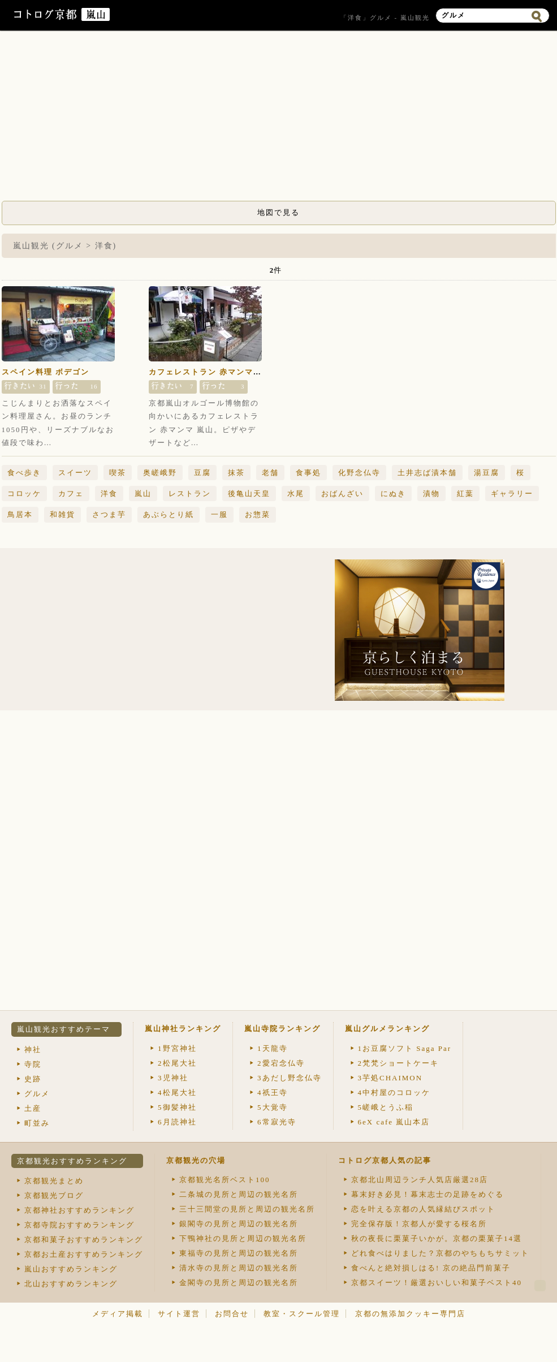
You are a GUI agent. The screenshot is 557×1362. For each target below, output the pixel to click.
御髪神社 (177, 1107)
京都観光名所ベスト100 (224, 1179)
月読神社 (177, 1122)
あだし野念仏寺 (289, 1078)
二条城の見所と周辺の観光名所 (238, 1194)
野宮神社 (177, 1048)
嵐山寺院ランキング (282, 1028)
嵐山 (143, 493)
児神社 (173, 1078)
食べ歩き (24, 472)
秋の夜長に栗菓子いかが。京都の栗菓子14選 (436, 1238)
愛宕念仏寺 (281, 1063)
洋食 (109, 493)
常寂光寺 (276, 1122)
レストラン (190, 493)
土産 (32, 1108)
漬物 (431, 493)
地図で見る (278, 212)
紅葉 (465, 493)
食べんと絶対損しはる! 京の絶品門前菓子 (431, 1268)
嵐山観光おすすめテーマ (63, 1029)
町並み (37, 1123)
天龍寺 (272, 1048)
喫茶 (117, 472)
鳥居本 (20, 514)
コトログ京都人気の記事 (384, 1160)
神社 (32, 1049)
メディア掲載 (117, 1313)
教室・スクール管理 (302, 1313)
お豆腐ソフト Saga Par (405, 1048)
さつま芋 (109, 514)
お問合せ (232, 1313)
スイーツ (75, 472)
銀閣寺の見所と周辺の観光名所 (238, 1223)
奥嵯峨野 (160, 472)
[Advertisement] (279, 119)
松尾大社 (177, 1063)
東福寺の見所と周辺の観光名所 (238, 1253)
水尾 (295, 493)
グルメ (37, 1093)
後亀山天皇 (249, 493)
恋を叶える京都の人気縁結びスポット (423, 1209)
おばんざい (342, 493)
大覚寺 (272, 1107)
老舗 (270, 472)
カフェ (71, 493)
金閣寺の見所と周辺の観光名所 (238, 1282)
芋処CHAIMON (390, 1078)
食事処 (308, 472)
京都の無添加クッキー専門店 (410, 1313)
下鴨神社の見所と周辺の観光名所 (242, 1238)
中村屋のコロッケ (394, 1092)
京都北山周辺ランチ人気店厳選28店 (419, 1179)
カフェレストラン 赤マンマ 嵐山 (211, 372)
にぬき (393, 493)
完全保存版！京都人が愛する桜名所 (419, 1223)
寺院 (32, 1064)
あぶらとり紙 (168, 514)
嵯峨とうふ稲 (386, 1107)
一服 (219, 514)
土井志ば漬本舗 (427, 472)
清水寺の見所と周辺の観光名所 (238, 1268)
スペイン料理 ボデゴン (45, 372)
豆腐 (202, 472)
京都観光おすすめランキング (72, 1161)
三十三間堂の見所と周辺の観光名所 (247, 1209)
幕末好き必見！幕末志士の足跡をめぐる (427, 1194)
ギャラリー (512, 493)
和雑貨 (62, 514)
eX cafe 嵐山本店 (394, 1122)
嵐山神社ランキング (183, 1028)
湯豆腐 (486, 472)
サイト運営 (179, 1313)
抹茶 (236, 472)
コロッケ (24, 493)
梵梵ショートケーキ (398, 1063)
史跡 (32, 1079)
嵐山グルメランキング (387, 1028)
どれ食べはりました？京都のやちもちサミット (440, 1253)
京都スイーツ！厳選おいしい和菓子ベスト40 (436, 1282)
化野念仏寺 (359, 472)
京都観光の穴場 (196, 1160)
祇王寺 (272, 1092)
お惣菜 (257, 514)
